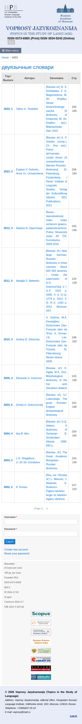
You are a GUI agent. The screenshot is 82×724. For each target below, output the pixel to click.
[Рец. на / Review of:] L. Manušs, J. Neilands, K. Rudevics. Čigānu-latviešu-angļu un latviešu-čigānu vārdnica (56, 487)
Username (10, 517)
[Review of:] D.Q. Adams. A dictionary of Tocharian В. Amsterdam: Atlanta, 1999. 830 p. (56, 433)
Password (9, 529)
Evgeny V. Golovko (27, 169)
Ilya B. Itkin (22, 433)
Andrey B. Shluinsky (28, 339)
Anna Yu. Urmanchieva (29, 173)
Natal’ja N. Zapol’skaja (29, 228)
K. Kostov (21, 487)
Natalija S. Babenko (27, 280)
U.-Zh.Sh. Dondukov (28, 462)
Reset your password (16, 553)
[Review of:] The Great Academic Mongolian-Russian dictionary (56, 460)
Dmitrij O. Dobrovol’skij (29, 404)
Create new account (16, 549)
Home (5, 57)
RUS (11, 42)
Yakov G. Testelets (27, 108)
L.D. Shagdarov (25, 458)
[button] (10, 50)
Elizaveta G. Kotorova (29, 378)
